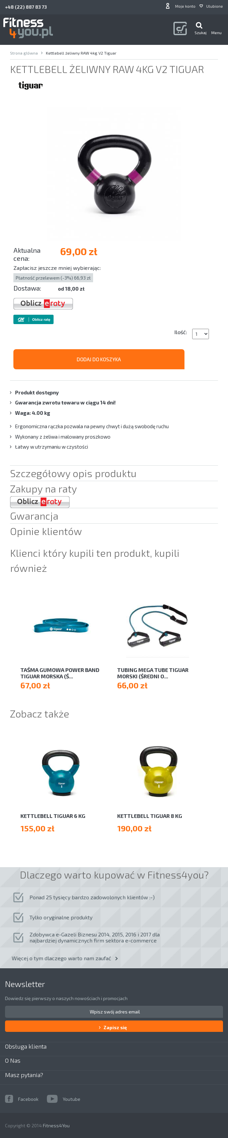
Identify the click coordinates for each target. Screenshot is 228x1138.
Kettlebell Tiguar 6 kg (52, 816)
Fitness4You (56, 1125)
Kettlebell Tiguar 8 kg (149, 816)
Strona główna (24, 53)
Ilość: (180, 332)
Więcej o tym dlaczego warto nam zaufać (61, 958)
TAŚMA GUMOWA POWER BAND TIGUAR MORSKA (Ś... (59, 673)
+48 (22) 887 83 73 (26, 7)
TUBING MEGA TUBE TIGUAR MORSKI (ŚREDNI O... (152, 673)
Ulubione (214, 6)
